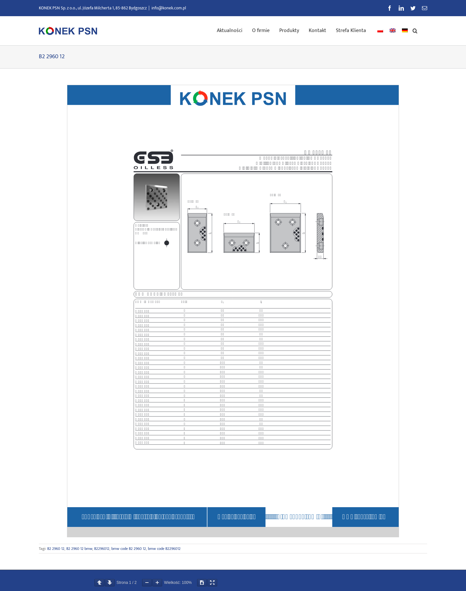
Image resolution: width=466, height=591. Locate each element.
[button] (415, 30)
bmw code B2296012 (164, 548)
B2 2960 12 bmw (79, 548)
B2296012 (101, 548)
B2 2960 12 (55, 548)
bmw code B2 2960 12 (128, 548)
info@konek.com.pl (168, 8)
